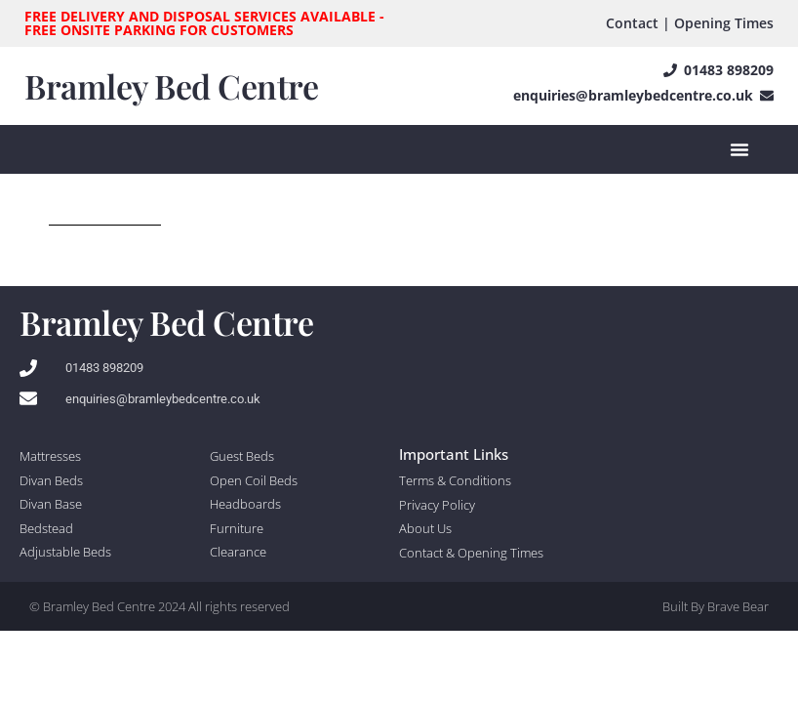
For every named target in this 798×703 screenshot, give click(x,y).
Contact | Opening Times (690, 23)
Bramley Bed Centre (171, 85)
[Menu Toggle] (739, 149)
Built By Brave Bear (715, 606)
